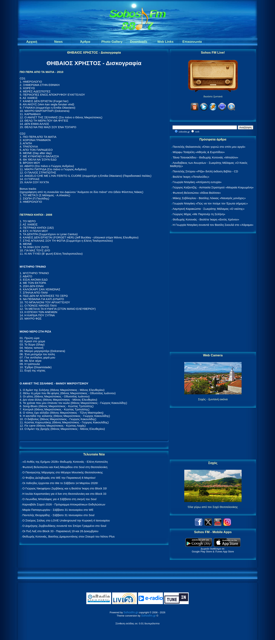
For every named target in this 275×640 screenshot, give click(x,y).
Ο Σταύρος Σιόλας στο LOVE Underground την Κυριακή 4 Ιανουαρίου (66, 520)
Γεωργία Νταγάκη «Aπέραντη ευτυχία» (197, 182)
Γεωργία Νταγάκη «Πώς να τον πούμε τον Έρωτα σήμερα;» (210, 203)
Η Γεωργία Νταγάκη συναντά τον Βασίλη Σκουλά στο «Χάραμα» (213, 224)
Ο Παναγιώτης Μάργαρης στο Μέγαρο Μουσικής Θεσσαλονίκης (62, 472)
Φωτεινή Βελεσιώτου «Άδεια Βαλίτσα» (197, 192)
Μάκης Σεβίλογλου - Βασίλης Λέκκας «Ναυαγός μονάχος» (209, 198)
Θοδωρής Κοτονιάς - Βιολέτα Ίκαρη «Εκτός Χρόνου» (206, 219)
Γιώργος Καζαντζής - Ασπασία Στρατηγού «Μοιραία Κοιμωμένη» (213, 187)
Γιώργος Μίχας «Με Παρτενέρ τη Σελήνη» (199, 214)
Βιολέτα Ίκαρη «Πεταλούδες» (191, 176)
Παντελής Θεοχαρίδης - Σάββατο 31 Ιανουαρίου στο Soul (58, 515)
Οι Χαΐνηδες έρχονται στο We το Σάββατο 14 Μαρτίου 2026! (60, 483)
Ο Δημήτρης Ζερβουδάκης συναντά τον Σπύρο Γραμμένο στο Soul (64, 525)
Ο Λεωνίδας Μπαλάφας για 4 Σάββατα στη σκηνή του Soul (59, 499)
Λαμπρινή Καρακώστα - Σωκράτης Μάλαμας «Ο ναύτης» (208, 208)
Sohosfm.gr (131, 612)
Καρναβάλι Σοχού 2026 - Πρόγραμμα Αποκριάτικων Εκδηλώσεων (63, 504)
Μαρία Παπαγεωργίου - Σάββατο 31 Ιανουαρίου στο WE (57, 509)
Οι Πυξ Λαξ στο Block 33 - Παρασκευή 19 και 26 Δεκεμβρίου (60, 531)
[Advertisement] (213, 293)
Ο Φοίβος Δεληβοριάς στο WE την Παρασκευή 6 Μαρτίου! (58, 477)
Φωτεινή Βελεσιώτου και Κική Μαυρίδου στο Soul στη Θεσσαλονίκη (64, 467)
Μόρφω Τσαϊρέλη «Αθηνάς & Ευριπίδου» (199, 152)
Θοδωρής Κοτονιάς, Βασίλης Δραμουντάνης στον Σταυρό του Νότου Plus (68, 536)
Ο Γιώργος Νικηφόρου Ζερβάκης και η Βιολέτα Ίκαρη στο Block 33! (64, 488)
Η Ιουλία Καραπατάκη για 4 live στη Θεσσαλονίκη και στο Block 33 (64, 493)
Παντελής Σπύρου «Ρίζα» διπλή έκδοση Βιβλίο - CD (205, 171)
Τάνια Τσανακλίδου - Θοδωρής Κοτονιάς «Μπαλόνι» (205, 157)
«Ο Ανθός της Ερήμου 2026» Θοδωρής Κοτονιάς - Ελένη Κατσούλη (65, 461)
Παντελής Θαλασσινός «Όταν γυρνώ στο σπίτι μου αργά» (209, 146)
